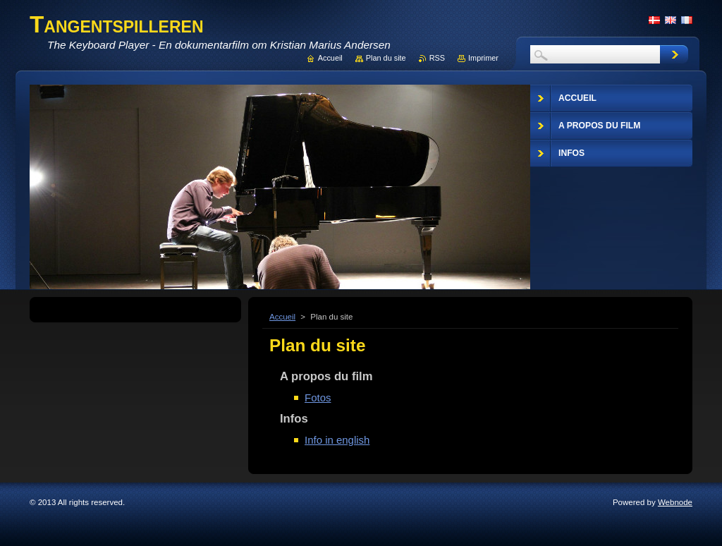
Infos (294, 418)
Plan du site (386, 58)
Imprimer (483, 58)
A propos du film (326, 376)
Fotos (318, 398)
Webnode (675, 502)
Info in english (337, 440)
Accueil (282, 317)
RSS (437, 58)
